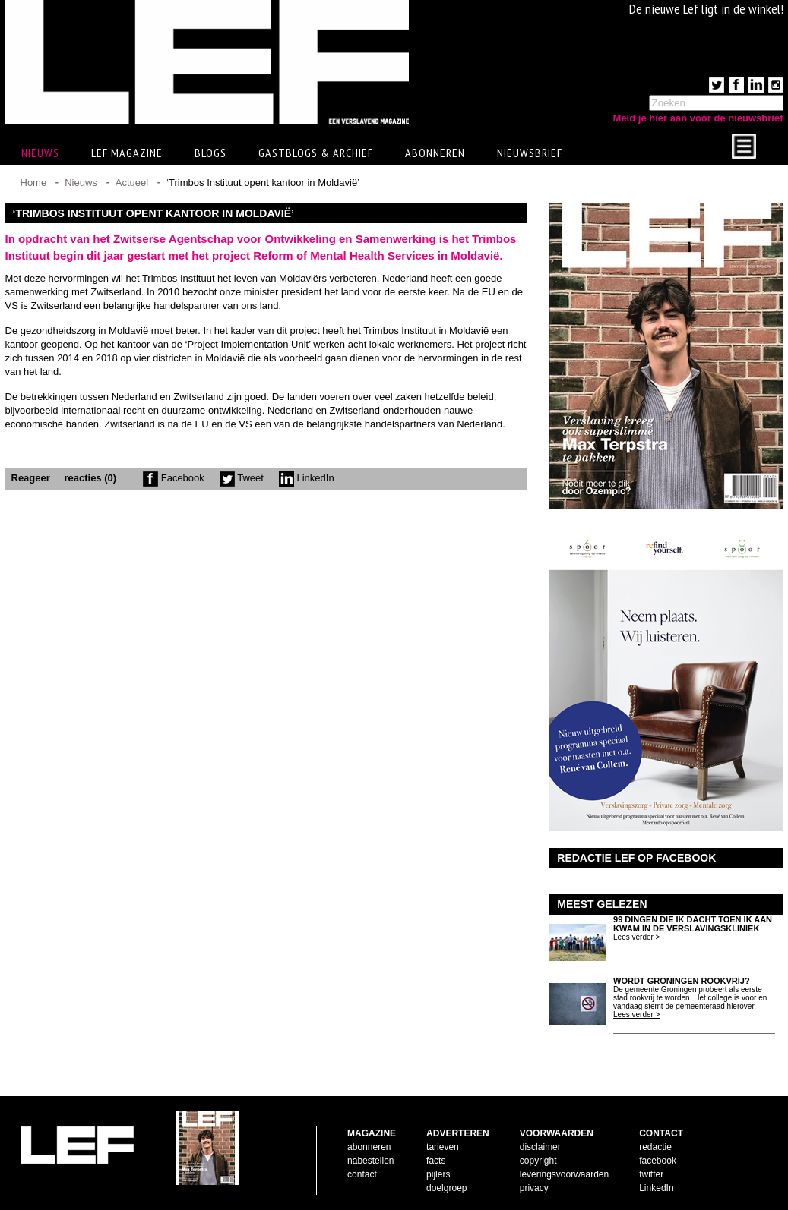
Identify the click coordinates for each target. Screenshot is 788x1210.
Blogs (210, 152)
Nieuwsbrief (529, 152)
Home (34, 182)
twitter (651, 1174)
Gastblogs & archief (315, 152)
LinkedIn (306, 478)
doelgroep (446, 1188)
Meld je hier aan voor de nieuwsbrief (698, 118)
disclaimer (540, 1147)
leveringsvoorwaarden (564, 1174)
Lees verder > (636, 937)
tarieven (442, 1147)
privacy (534, 1188)
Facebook (173, 478)
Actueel (132, 182)
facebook (657, 1160)
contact (362, 1174)
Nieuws (81, 182)
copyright (538, 1160)
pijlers (438, 1174)
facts (435, 1160)
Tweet (242, 478)
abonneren (369, 1147)
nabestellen (370, 1160)
